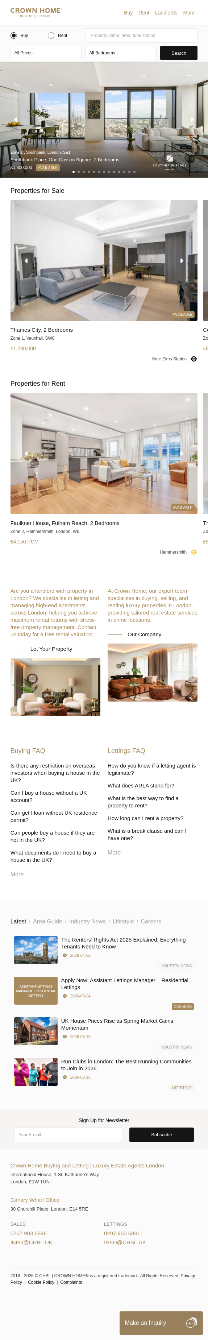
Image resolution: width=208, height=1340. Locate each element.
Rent (143, 13)
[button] (128, 12)
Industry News (176, 966)
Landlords (166, 13)
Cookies (92, 1300)
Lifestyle (182, 1088)
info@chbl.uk (32, 1242)
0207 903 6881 (122, 1233)
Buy (128, 13)
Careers (183, 1007)
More (189, 13)
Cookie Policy (41, 1282)
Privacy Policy (121, 1300)
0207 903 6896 (29, 1233)
